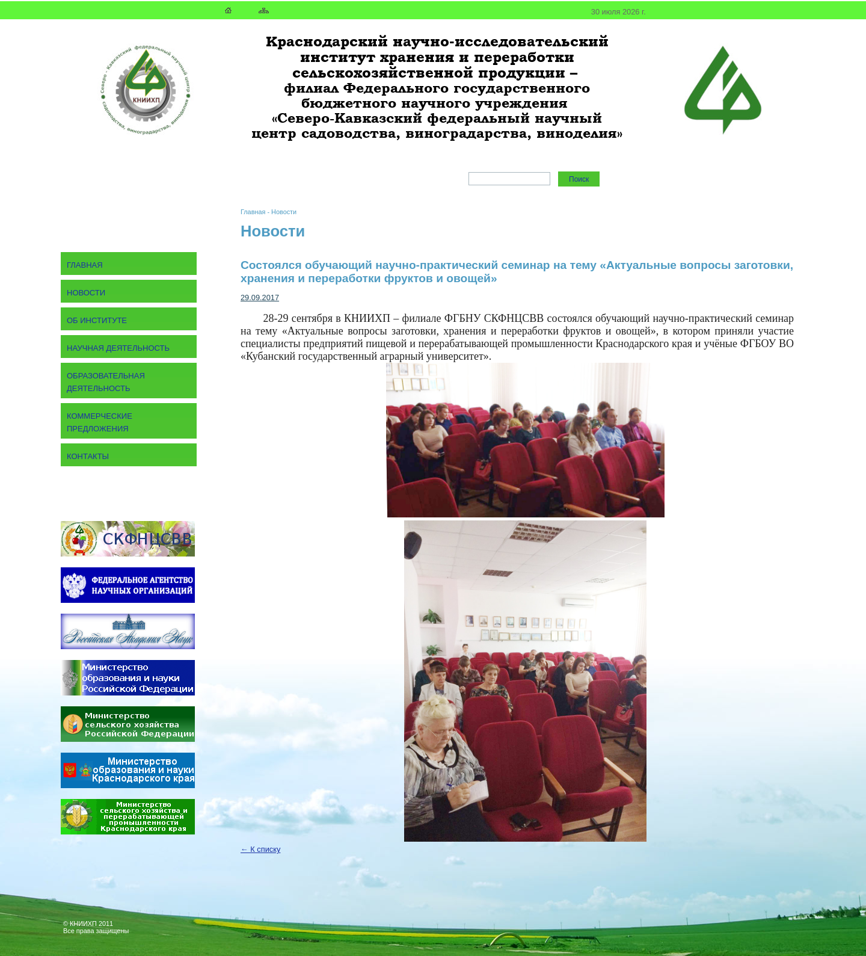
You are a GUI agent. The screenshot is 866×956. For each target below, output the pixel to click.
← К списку (260, 849)
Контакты (88, 456)
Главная (253, 211)
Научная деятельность (118, 348)
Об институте (97, 320)
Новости (283, 211)
